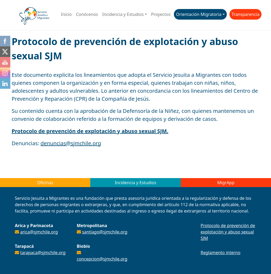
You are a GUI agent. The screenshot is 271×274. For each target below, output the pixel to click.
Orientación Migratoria (198, 14)
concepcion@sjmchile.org (102, 259)
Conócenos (87, 14)
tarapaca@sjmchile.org (43, 252)
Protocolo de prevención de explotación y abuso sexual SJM (228, 232)
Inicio (66, 14)
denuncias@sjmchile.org (70, 143)
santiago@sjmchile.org (104, 232)
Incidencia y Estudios (123, 14)
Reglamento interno (220, 252)
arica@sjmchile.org (39, 232)
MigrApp (225, 182)
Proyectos (160, 14)
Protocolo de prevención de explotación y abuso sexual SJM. (90, 131)
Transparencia (246, 14)
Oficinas (45, 182)
